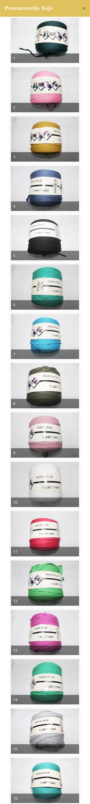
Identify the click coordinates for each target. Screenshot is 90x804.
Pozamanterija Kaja (29, 8)
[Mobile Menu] (84, 8)
